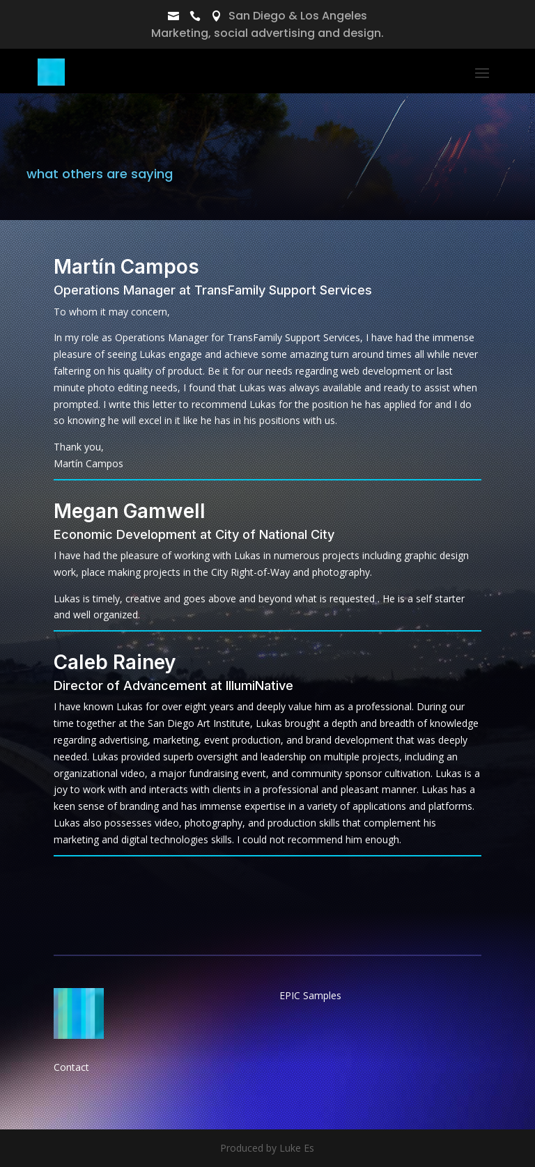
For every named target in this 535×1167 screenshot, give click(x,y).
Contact (71, 1067)
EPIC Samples (310, 995)
